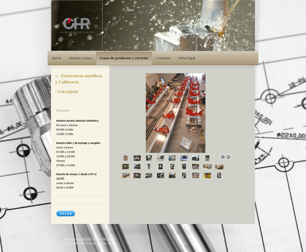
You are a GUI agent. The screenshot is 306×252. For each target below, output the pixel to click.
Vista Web (240, 243)
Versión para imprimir (76, 239)
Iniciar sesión (238, 239)
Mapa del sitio (103, 239)
